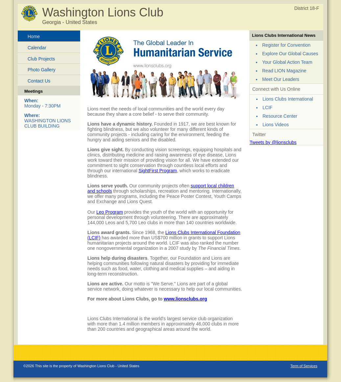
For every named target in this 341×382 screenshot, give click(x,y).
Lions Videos (275, 124)
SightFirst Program (158, 170)
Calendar (37, 47)
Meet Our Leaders (280, 79)
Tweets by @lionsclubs (273, 142)
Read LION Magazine (284, 70)
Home (34, 36)
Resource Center (279, 116)
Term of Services (303, 366)
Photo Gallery (42, 69)
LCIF (267, 107)
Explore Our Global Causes (290, 53)
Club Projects (41, 58)
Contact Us (39, 81)
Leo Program (109, 212)
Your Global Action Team (287, 62)
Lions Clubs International (287, 99)
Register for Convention (286, 45)
